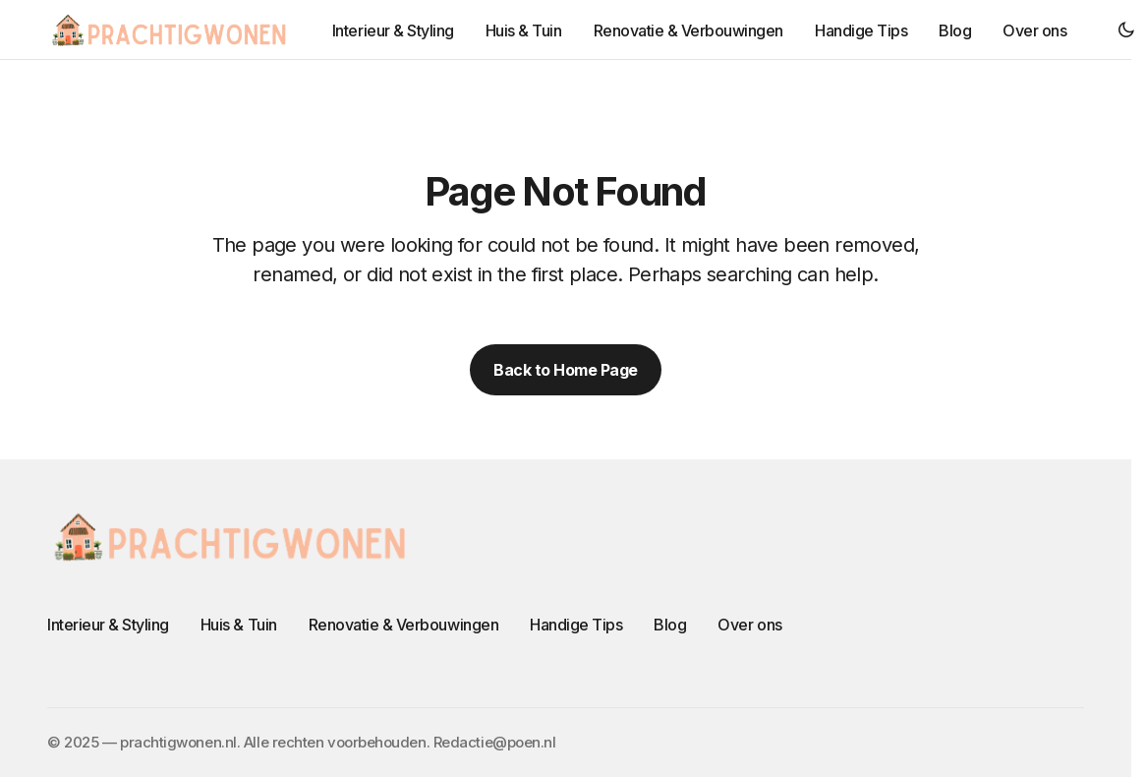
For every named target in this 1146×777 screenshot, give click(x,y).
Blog (670, 624)
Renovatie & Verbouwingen (403, 624)
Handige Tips (576, 624)
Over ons (749, 624)
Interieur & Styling (108, 624)
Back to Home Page (565, 370)
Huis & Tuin (239, 624)
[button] (1126, 29)
